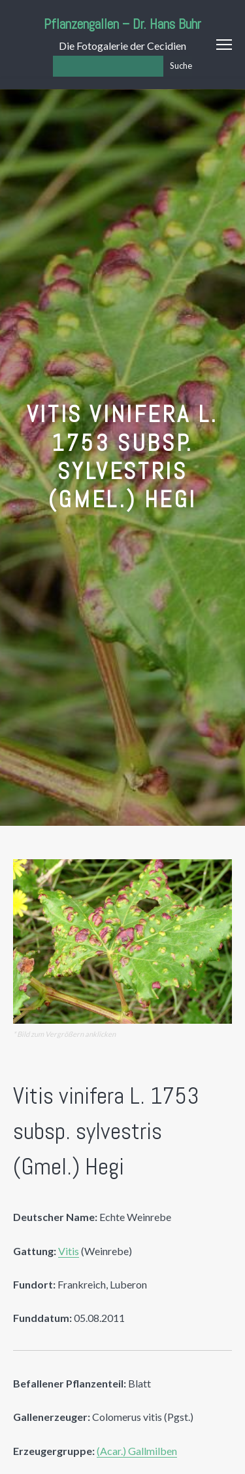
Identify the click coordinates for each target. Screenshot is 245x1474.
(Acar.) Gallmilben (137, 1451)
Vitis (68, 1251)
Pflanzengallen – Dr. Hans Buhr (122, 24)
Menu (224, 44)
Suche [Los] (181, 65)
